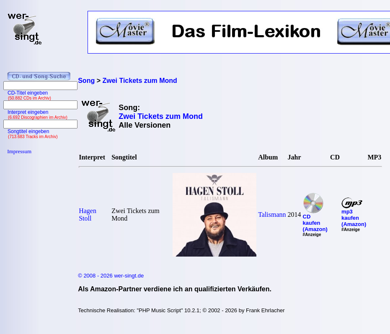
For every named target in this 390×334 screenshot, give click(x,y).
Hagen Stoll (87, 214)
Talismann (272, 214)
